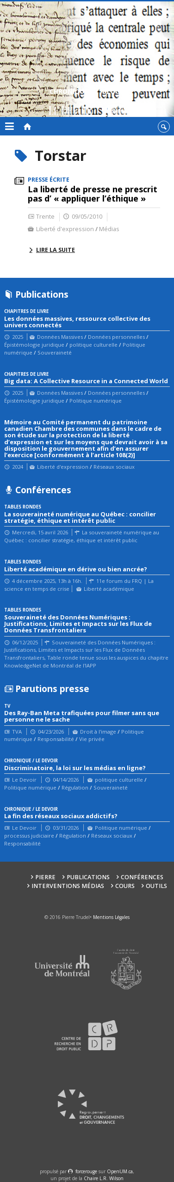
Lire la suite (55, 250)
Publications (88, 877)
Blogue (114, 103)
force (86, 1171)
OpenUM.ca (120, 1171)
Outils (156, 886)
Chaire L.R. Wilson (104, 1178)
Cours (125, 886)
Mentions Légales (111, 917)
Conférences (142, 877)
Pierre (45, 877)
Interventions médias (67, 886)
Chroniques (70, 103)
